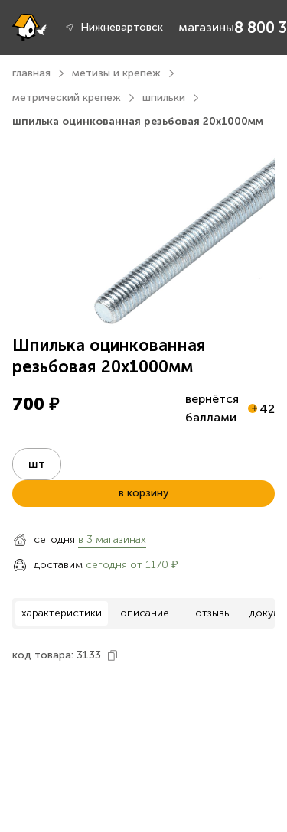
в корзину (143, 492)
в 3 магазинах (112, 539)
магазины (206, 27)
